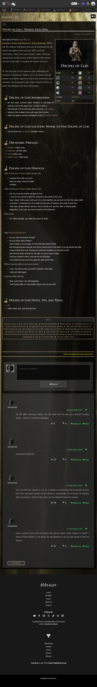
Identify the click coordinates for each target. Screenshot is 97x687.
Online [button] (73, 9)
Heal (9, 154)
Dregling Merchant (36, 326)
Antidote (11, 148)
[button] (75, 3)
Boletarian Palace (50, 115)
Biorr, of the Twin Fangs (28, 324)
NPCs (17, 17)
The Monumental (82, 334)
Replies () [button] (75, 424)
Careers (48, 647)
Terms (48, 650)
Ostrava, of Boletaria (15, 332)
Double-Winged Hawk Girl (15, 326)
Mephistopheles (71, 329)
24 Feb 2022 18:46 (74, 450)
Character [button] (43, 9)
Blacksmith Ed (65, 324)
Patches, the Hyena (35, 332)
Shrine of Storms (17, 233)
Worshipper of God (30, 337)
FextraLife (35, 663)
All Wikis (48, 596)
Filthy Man (70, 326)
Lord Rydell (57, 329)
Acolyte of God (10, 324)
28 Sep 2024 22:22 (74, 410)
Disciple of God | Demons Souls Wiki (25, 29)
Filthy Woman (83, 326)
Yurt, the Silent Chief (65, 337)
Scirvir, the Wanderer (12, 334)
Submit (53, 384)
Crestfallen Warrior (81, 324)
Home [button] (15, 9)
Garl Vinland (27, 329)
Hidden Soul (12, 157)
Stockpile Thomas (46, 334)
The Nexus (75, 97)
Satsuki (86, 332)
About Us (48, 602)
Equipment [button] (58, 9)
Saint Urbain (49, 109)
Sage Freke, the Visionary (56, 332)
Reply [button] (86, 424)
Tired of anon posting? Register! (78, 354)
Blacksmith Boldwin (49, 324)
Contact (48, 605)
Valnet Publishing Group (57, 663)
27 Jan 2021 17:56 (74, 529)
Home (48, 592)
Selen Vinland (30, 334)
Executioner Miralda (55, 326)
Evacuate (11, 151)
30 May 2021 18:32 (74, 485)
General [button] (28, 9)
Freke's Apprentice (11, 329)
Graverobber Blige (42, 329)
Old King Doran (86, 329)
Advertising (48, 643)
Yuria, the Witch (47, 337)
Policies (48, 656)
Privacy (48, 653)
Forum (48, 599)
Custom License (51, 624)
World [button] (86, 9)
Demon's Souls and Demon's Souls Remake (24, 43)
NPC (25, 39)
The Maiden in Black (64, 334)
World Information (6, 17)
